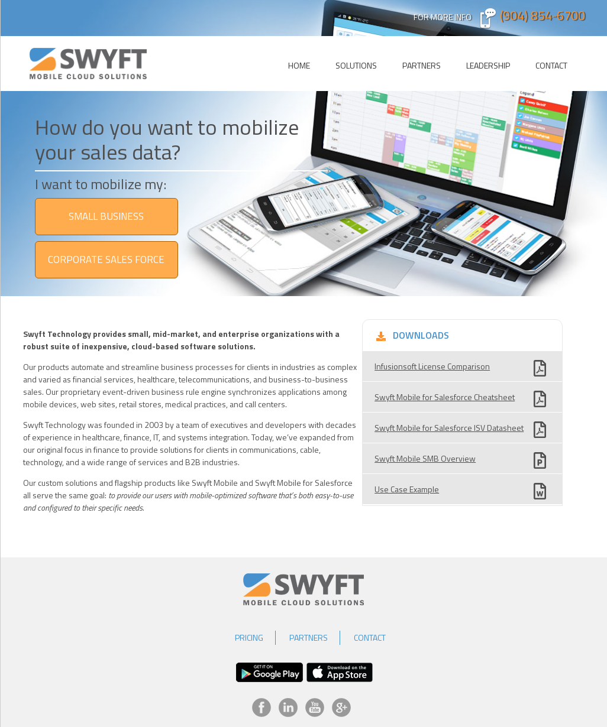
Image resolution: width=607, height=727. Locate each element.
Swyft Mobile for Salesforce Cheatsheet (444, 397)
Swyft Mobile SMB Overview (425, 458)
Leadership (488, 65)
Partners (421, 65)
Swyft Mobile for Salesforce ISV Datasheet (449, 427)
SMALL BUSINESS (106, 216)
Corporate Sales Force (106, 259)
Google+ (341, 707)
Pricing (249, 637)
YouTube (314, 707)
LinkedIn (288, 707)
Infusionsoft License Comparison (432, 366)
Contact (551, 65)
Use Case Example (406, 489)
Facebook (261, 707)
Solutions (356, 65)
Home (299, 65)
